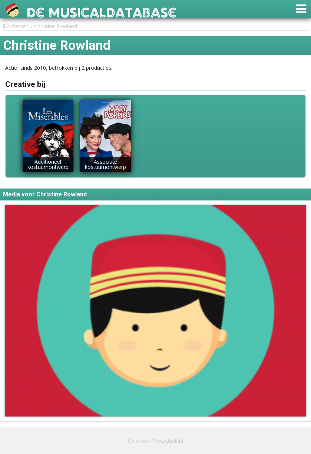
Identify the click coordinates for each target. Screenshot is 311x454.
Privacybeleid (167, 440)
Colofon (137, 440)
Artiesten (18, 26)
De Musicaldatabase (102, 10)
